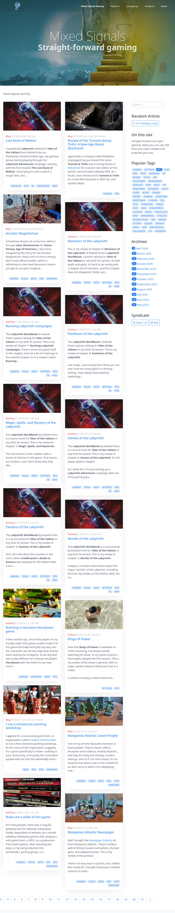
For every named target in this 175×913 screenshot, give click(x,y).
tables (159, 204)
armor (162, 219)
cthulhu (161, 215)
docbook (160, 231)
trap (148, 184)
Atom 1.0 (140, 322)
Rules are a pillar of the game (90, 824)
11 (58, 891)
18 (117, 891)
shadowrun (156, 208)
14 (83, 891)
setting (137, 223)
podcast (137, 212)
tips (153, 219)
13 (75, 891)
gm (110, 869)
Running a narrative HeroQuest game (91, 637)
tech (135, 204)
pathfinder (43, 185)
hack (143, 208)
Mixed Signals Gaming (88, 6)
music (148, 212)
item (135, 215)
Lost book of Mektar (21, 140)
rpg (26, 185)
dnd (54, 185)
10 (50, 891)
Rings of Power (17, 631)
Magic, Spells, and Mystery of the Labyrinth (93, 432)
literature (161, 196)
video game (139, 200)
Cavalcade (89, 907)
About (163, 6)
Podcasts (112, 6)
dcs (162, 200)
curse (136, 192)
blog (157, 184)
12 (66, 891)
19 (125, 891)
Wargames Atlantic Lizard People (31, 728)
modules (16, 185)
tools (24, 278)
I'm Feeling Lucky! (145, 123)
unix (135, 208)
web (144, 227)
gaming (14, 278)
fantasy (160, 223)
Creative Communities (104, 747)
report (136, 196)
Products (148, 6)
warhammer (155, 181)
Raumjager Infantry (39, 832)
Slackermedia (69, 907)
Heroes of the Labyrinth (24, 430)
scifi (54, 773)
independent (157, 227)
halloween (139, 231)
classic (148, 223)
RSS (154, 322)
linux (136, 227)
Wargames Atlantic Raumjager (29, 824)
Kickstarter (74, 167)
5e (32, 185)
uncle (165, 188)
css (150, 231)
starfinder (139, 188)
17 (108, 891)
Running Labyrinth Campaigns (91, 333)
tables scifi (161, 212)
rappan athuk (140, 219)
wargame (52, 278)
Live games (130, 6)
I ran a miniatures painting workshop (88, 734)
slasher (153, 200)
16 (100, 891)
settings (45, 379)
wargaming (147, 215)
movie (145, 192)
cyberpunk (147, 204)
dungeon (98, 684)
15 (92, 891)
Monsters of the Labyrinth (87, 241)
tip (164, 184)
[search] (148, 105)
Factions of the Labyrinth (87, 534)
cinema (156, 192)
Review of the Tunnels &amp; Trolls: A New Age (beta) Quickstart (90, 144)
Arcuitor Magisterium (22, 233)
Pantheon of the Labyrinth (26, 326)
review (136, 177)
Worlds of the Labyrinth (24, 531)
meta (33, 278)
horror (148, 196)
